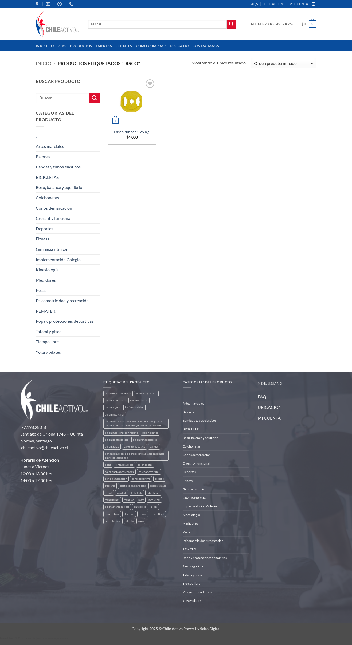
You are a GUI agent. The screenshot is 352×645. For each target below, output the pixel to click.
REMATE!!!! (47, 310)
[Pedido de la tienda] (283, 63)
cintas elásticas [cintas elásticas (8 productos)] (124, 464)
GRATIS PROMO (194, 498)
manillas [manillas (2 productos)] (129, 499)
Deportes (44, 228)
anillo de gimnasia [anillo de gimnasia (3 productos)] (146, 393)
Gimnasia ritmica (51, 249)
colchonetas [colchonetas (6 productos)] (145, 464)
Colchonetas (47, 197)
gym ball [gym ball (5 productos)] (122, 492)
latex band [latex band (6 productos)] (153, 492)
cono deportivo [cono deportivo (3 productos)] (141, 478)
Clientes (124, 46)
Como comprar (151, 46)
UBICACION (273, 4)
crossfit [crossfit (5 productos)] (159, 478)
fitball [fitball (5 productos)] (108, 492)
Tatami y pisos (48, 331)
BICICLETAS (47, 177)
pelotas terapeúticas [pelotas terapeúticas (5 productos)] (117, 506)
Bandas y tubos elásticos (58, 166)
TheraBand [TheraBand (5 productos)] (157, 514)
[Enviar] (231, 24)
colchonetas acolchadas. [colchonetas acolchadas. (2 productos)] (119, 471)
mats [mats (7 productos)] (141, 499)
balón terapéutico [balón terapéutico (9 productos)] (134, 446)
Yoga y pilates (48, 351)
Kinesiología (47, 269)
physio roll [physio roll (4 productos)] (140, 506)
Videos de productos (197, 592)
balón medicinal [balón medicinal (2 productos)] (114, 414)
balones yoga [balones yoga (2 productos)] (112, 407)
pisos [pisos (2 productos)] (154, 506)
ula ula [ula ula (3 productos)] (130, 520)
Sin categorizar (193, 566)
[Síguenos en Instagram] (313, 4)
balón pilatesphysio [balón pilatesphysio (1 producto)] (116, 439)
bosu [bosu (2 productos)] (108, 464)
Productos (81, 46)
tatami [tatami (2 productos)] (143, 514)
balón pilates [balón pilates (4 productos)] (150, 432)
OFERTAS (59, 46)
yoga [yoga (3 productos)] (141, 520)
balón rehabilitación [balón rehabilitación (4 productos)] (145, 439)
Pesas (41, 290)
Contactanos (206, 46)
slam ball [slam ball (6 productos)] (129, 514)
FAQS (253, 4)
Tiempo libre (47, 341)
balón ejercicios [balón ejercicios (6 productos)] (134, 407)
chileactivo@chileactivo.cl (44, 447)
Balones (43, 156)
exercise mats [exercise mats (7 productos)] (158, 485)
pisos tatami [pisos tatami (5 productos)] (112, 514)
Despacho (179, 46)
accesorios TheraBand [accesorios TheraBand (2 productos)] (118, 393)
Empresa (104, 46)
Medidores (46, 280)
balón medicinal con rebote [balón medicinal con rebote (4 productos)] (121, 432)
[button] (272, 24)
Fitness (42, 238)
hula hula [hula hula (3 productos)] (136, 492)
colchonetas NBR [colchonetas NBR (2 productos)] (149, 471)
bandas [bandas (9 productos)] (154, 446)
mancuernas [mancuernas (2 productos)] (112, 499)
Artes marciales (50, 146)
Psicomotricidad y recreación (62, 300)
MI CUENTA (298, 4)
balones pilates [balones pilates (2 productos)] (139, 400)
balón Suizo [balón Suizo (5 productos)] (112, 446)
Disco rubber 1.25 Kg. (132, 132)
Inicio (41, 46)
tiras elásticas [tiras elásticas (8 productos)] (113, 520)
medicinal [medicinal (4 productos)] (154, 499)
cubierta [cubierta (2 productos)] (110, 485)
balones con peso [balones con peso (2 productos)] (115, 400)
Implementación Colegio (58, 259)
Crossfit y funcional (53, 218)
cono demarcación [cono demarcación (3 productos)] (116, 478)
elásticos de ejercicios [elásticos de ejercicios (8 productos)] (133, 485)
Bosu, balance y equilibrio (59, 187)
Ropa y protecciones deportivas (64, 321)
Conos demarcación (54, 208)
